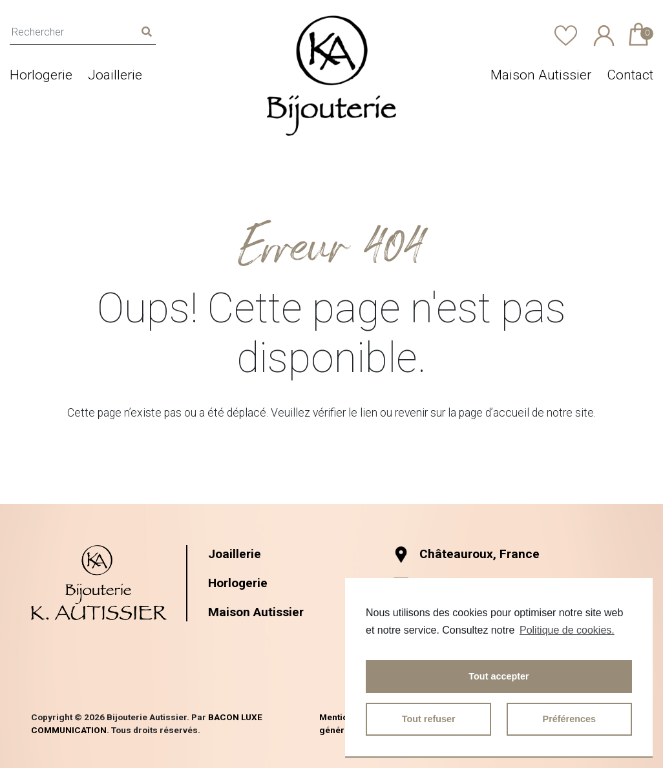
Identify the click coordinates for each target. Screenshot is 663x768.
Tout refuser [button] (429, 719)
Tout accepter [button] (498, 676)
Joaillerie (115, 75)
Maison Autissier (540, 75)
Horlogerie (41, 75)
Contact (630, 75)
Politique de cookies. (567, 630)
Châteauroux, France (466, 553)
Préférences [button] (569, 719)
